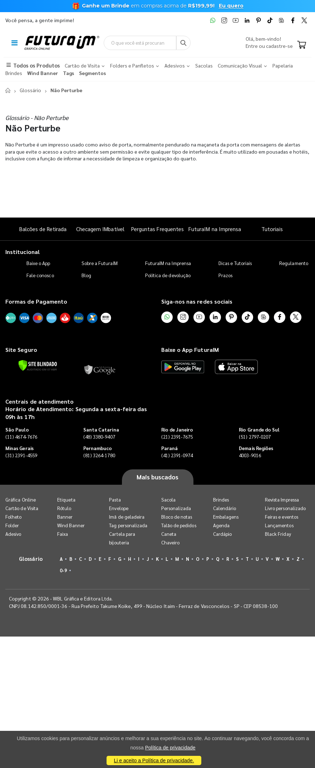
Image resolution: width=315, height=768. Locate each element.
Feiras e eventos (281, 517)
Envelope (118, 508)
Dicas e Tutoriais (235, 263)
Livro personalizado (285, 508)
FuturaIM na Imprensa (214, 228)
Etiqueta (66, 500)
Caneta (168, 534)
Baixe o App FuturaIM (190, 349)
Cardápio (222, 534)
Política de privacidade (170, 747)
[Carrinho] (301, 45)
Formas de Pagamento (36, 301)
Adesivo (13, 534)
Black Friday (278, 534)
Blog (86, 275)
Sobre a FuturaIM (100, 263)
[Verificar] (37, 365)
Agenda (221, 525)
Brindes (221, 500)
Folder (12, 525)
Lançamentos (279, 525)
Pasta (114, 500)
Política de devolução (168, 275)
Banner (65, 517)
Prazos (225, 275)
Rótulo (64, 508)
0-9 (63, 570)
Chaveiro (170, 542)
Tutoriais (272, 228)
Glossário (30, 90)
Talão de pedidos (178, 525)
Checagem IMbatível (100, 228)
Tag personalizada (128, 525)
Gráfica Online (20, 500)
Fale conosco (40, 275)
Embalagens (226, 517)
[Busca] (183, 43)
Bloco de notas (176, 517)
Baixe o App (38, 263)
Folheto (13, 517)
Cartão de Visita (21, 508)
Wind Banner (71, 525)
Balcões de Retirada (43, 228)
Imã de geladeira (126, 517)
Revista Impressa (282, 500)
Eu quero (231, 6)
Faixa (62, 534)
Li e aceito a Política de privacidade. (154, 760)
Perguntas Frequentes (157, 228)
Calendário (224, 508)
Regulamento (293, 263)
